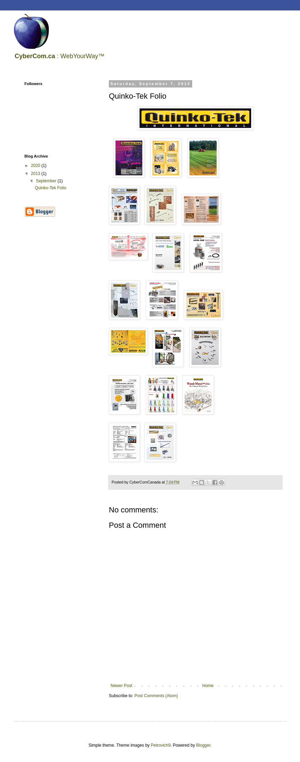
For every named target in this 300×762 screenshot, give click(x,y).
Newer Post (121, 685)
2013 (36, 173)
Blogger (203, 745)
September (47, 180)
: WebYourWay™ (59, 56)
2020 (36, 165)
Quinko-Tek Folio (50, 187)
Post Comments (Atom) (156, 695)
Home (207, 685)
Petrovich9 (161, 745)
